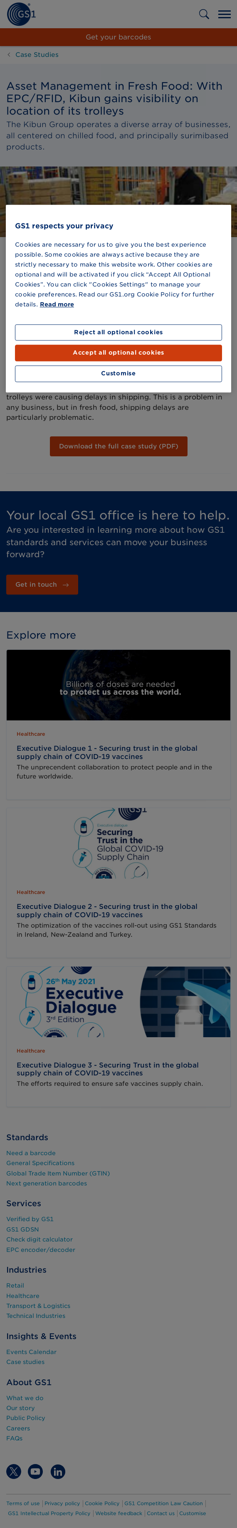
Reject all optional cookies (118, 332)
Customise (118, 373)
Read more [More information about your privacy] (57, 304)
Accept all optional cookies (118, 353)
